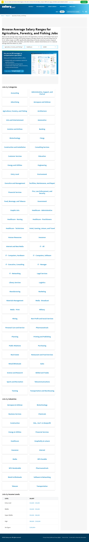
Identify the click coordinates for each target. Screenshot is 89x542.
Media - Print (15, 309)
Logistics (42, 282)
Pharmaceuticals (42, 328)
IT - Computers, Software (42, 255)
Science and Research (15, 373)
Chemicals (42, 414)
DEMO (62, 11)
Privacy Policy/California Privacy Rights (52, 537)
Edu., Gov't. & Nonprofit (42, 423)
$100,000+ (32, 527)
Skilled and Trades (42, 373)
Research (8, 15)
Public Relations (15, 346)
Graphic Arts (14, 210)
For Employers (41, 6)
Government (42, 201)
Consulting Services (42, 147)
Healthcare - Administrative (42, 210)
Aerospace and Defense (42, 102)
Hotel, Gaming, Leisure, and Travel (42, 228)
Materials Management (14, 300)
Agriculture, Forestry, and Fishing (15, 111)
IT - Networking (14, 273)
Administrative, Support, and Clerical (42, 93)
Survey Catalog (53, 6)
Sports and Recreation (15, 382)
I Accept (84, 2)
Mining (14, 318)
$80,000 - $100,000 (35, 521)
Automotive (42, 120)
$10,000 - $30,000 (35, 503)
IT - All (42, 246)
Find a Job (72, 6)
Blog (57, 11)
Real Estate (15, 355)
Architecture (42, 111)
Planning (15, 337)
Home (2, 15)
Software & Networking (42, 477)
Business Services (15, 414)
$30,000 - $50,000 (35, 509)
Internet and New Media (15, 246)
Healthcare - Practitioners (42, 219)
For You (31, 6)
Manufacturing (15, 291)
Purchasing (42, 346)
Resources (63, 6)
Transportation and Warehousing (42, 391)
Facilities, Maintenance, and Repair (42, 183)
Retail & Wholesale (15, 477)
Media (15, 459)
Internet (42, 450)
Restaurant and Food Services (42, 355)
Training (15, 391)
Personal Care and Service (14, 328)
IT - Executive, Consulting (15, 264)
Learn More (71, 2)
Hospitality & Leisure (42, 441)
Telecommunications (42, 382)
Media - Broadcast (42, 300)
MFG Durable (42, 459)
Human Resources (14, 237)
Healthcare (15, 441)
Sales (42, 364)
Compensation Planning (73, 11)
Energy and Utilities (15, 165)
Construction (15, 423)
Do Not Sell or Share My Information (77, 537)
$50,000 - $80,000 (35, 515)
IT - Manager (42, 264)
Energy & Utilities (15, 432)
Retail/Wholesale (15, 364)
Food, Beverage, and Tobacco (14, 201)
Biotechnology (15, 138)
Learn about (14, 71)
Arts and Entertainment (15, 120)
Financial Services (14, 192)
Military (42, 309)
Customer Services (15, 156)
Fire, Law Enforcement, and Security (42, 192)
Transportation (42, 486)
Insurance (42, 237)
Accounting (15, 93)
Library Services (15, 282)
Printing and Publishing (42, 337)
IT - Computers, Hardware (14, 255)
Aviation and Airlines (14, 129)
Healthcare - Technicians (15, 228)
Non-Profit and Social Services (42, 318)
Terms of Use (65, 537)
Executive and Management (15, 183)
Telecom (15, 486)
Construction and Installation (15, 147)
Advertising (15, 102)
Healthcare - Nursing (14, 219)
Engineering (42, 165)
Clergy (42, 138)
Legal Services (42, 273)
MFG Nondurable (15, 468)
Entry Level (15, 174)
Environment (42, 174)
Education (42, 156)
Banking (42, 129)
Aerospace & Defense (14, 405)
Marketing (42, 291)
